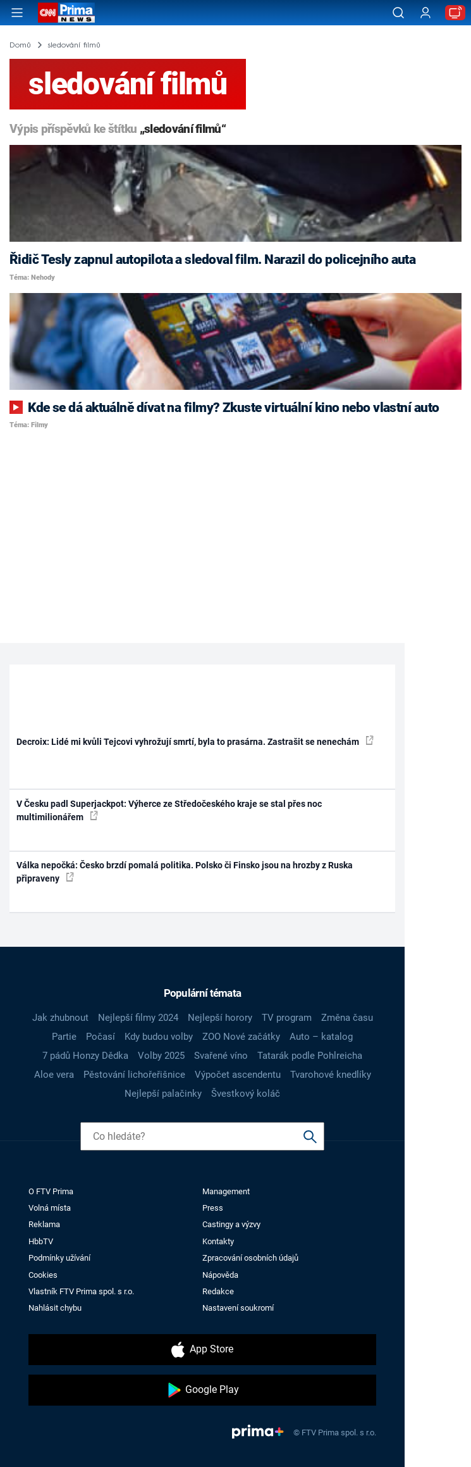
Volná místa (49, 1208)
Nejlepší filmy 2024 (138, 1017)
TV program (287, 1017)
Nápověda (220, 1275)
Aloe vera (54, 1074)
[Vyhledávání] (398, 12)
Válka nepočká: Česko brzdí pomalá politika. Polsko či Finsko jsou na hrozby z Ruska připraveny (184, 871)
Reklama (44, 1224)
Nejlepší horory (220, 1017)
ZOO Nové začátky (241, 1036)
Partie (64, 1036)
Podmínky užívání (59, 1258)
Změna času (347, 1017)
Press (212, 1208)
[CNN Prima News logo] (66, 13)
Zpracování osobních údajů (250, 1258)
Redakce (218, 1291)
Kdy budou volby (159, 1036)
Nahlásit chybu (55, 1308)
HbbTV (40, 1241)
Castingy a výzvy (231, 1224)
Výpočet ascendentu (238, 1074)
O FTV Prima (50, 1191)
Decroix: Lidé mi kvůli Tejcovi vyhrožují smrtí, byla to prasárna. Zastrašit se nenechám (195, 741)
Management (226, 1191)
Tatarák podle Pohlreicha (309, 1055)
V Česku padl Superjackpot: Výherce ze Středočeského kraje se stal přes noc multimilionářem (169, 810)
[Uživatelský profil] (425, 13)
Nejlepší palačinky (163, 1093)
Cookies (43, 1275)
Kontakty (218, 1241)
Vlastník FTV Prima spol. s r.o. (81, 1291)
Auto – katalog (321, 1036)
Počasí (100, 1036)
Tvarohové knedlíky (330, 1074)
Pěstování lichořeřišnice (134, 1074)
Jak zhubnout (60, 1017)
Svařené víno (221, 1055)
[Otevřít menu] (17, 12)
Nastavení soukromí (238, 1308)
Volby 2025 (161, 1055)
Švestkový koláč (245, 1093)
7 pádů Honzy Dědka (85, 1055)
